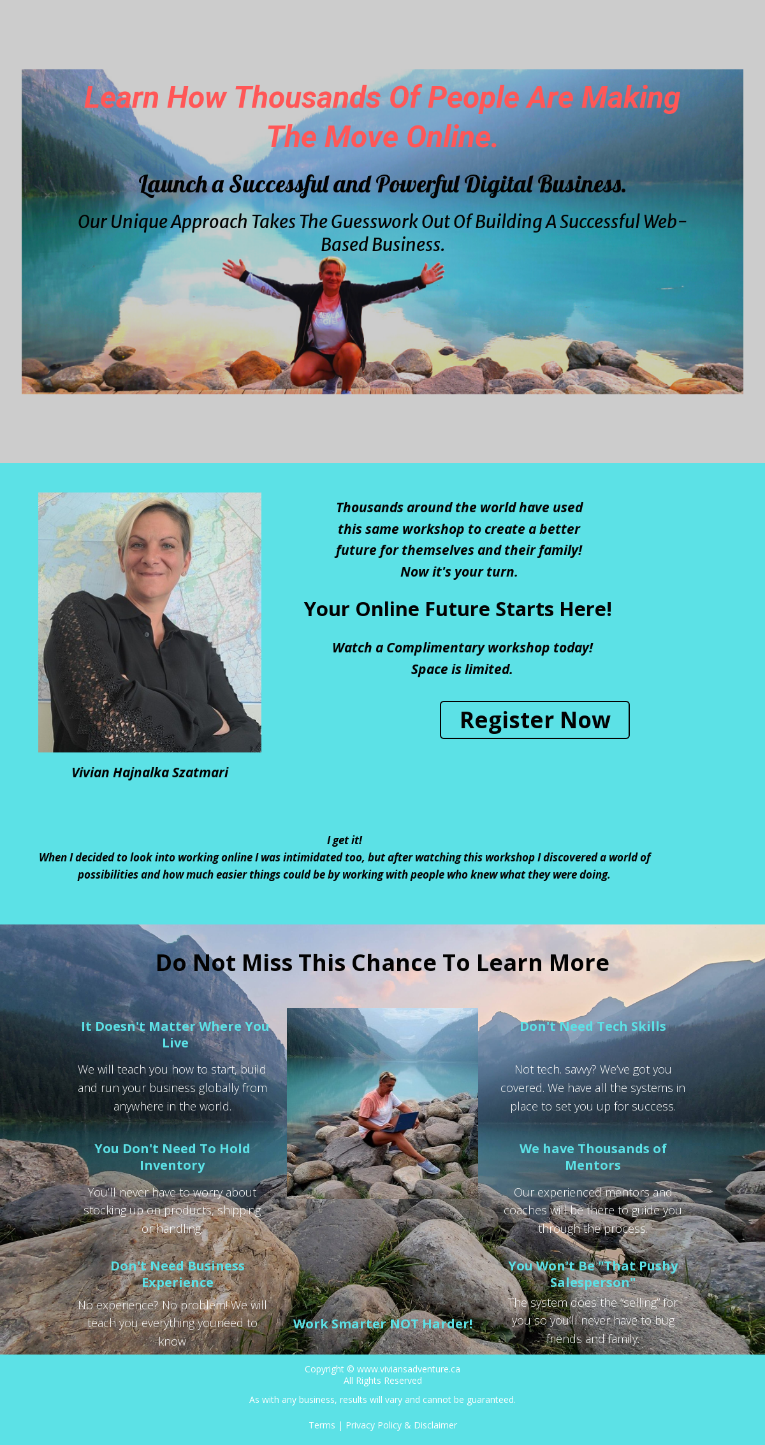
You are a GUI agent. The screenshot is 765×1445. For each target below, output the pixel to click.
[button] (535, 720)
